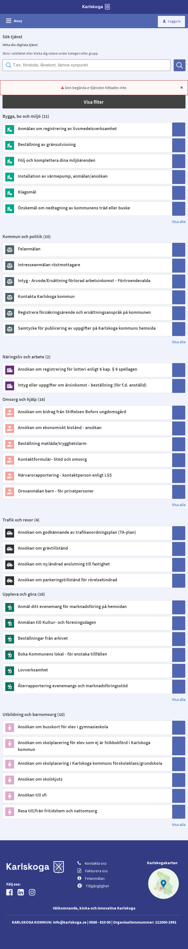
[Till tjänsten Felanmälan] (87, 248)
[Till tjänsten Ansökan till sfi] (87, 794)
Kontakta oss (92, 863)
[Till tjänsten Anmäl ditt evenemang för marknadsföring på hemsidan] (87, 606)
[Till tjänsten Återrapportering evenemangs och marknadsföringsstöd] (87, 685)
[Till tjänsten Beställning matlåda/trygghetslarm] (87, 443)
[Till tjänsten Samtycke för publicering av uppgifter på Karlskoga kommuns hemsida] (87, 328)
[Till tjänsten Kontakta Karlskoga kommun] (87, 296)
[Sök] (179, 65)
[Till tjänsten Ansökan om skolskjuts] (87, 779)
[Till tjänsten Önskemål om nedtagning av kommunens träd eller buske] (87, 207)
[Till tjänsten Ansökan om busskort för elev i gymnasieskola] (87, 726)
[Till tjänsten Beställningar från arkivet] (87, 638)
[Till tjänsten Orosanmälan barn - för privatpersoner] (87, 490)
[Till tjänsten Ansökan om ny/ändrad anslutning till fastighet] (87, 563)
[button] (94, 101)
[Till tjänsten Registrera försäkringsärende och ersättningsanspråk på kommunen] (87, 312)
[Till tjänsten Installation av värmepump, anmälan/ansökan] (87, 176)
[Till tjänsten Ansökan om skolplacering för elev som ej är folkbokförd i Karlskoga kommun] (87, 746)
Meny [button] (18, 21)
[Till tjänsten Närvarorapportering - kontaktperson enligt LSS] (87, 475)
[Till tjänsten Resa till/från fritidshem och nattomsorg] (87, 810)
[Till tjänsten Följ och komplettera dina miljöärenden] (87, 160)
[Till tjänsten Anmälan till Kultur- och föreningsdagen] (87, 622)
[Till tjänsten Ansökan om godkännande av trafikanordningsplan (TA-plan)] (87, 532)
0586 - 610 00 (100, 922)
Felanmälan (91, 878)
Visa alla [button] (178, 221)
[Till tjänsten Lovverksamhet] (87, 669)
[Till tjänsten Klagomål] (87, 191)
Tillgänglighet (93, 885)
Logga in (172, 21)
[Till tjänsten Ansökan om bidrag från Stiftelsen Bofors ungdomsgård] (87, 411)
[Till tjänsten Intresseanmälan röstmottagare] (87, 264)
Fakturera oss (92, 870)
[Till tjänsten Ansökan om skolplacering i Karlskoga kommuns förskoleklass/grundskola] (87, 763)
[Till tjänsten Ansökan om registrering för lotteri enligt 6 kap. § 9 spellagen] (87, 369)
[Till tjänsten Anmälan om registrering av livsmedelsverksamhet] (87, 128)
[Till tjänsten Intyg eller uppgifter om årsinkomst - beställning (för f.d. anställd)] (87, 385)
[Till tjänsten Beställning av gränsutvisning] (87, 144)
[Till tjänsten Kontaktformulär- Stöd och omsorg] (87, 459)
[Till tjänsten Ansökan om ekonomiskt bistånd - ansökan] (87, 427)
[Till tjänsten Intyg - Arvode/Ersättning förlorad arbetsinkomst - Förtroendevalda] (87, 280)
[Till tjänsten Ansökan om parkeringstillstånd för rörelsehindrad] (87, 579)
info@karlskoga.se (69, 922)
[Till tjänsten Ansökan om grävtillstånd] (87, 548)
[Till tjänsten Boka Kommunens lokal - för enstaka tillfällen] (87, 654)
